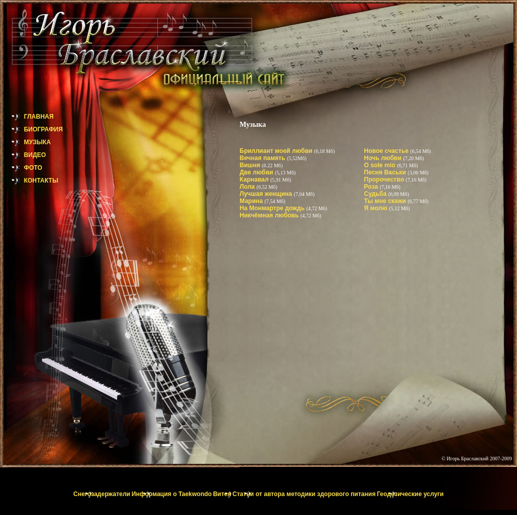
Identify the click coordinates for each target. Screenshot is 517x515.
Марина (252, 201)
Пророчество (385, 179)
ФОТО (21, 167)
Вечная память (263, 158)
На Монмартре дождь (273, 208)
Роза (372, 186)
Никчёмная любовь (270, 215)
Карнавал (255, 179)
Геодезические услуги (410, 494)
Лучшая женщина (267, 193)
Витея (222, 494)
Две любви (257, 172)
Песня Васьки (386, 172)
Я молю (376, 208)
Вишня (251, 165)
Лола (248, 186)
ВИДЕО (23, 155)
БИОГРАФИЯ (31, 129)
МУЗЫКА (25, 142)
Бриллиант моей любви (277, 150)
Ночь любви (384, 158)
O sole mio (380, 165)
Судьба (376, 193)
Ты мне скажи (386, 201)
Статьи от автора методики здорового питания (303, 494)
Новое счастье (387, 150)
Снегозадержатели (102, 494)
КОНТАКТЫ (29, 180)
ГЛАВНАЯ (27, 116)
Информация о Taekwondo (171, 494)
